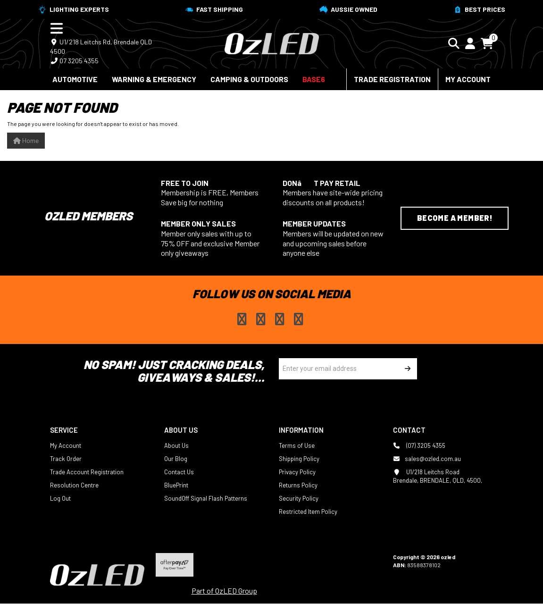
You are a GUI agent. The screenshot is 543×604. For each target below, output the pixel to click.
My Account (468, 79)
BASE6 (313, 79)
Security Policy (298, 498)
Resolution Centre (74, 485)
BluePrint (176, 485)
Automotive (75, 79)
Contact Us (179, 472)
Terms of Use (297, 445)
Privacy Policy (297, 472)
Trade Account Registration (87, 472)
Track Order (66, 458)
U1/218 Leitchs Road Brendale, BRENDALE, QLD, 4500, (437, 476)
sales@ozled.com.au (427, 458)
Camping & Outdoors (249, 79)
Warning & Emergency (154, 79)
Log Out (60, 498)
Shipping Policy (299, 458)
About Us (176, 445)
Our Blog (175, 458)
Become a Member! (455, 217)
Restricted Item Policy (308, 511)
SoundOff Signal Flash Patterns (205, 498)
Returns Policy (298, 485)
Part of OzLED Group (224, 590)
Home (26, 140)
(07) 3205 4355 (419, 445)
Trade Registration (392, 79)
